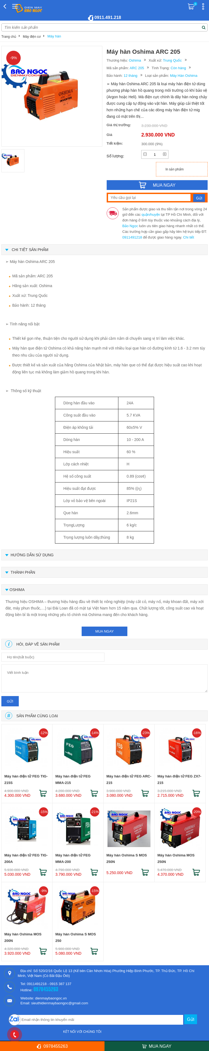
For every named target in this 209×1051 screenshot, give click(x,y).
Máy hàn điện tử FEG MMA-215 (72, 779)
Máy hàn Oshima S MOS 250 (75, 937)
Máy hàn (54, 36)
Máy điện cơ (32, 37)
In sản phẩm (174, 169)
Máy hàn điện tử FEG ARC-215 (128, 779)
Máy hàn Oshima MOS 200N (23, 937)
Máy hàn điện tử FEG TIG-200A (26, 858)
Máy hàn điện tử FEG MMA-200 (72, 858)
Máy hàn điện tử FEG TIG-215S (26, 779)
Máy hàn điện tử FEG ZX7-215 (179, 779)
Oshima (135, 60)
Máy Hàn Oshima (183, 76)
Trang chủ (8, 37)
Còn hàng (178, 68)
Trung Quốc (172, 60)
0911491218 (132, 237)
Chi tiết (188, 237)
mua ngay (104, 631)
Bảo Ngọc (130, 226)
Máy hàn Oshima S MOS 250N (126, 858)
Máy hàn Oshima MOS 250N (176, 858)
